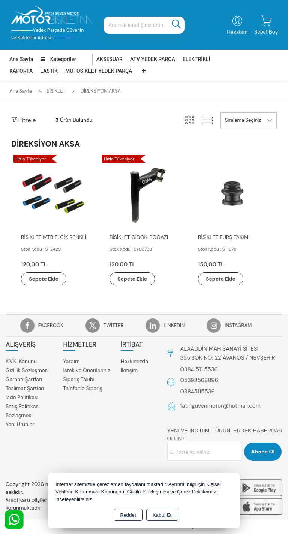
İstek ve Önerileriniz (86, 370)
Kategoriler (58, 59)
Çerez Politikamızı (197, 492)
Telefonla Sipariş (82, 388)
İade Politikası (22, 397)
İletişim (129, 370)
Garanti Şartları (24, 379)
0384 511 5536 (199, 369)
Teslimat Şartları (25, 388)
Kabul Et (162, 515)
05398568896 (199, 380)
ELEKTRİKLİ (196, 59)
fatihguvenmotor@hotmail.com (220, 406)
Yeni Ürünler (20, 424)
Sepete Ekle (46, 278)
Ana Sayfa (21, 59)
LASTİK (49, 71)
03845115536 (197, 391)
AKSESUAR (109, 59)
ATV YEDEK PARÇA (152, 59)
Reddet (128, 515)
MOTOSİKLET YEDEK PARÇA (98, 71)
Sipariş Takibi (78, 379)
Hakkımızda (134, 361)
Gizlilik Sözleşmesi (27, 370)
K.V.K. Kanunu (21, 361)
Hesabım (237, 32)
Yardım (71, 361)
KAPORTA (21, 71)
